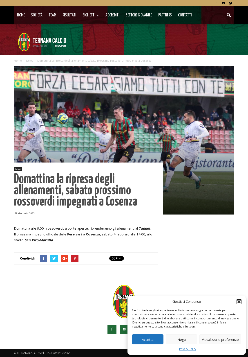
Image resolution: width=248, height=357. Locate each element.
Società (36, 15)
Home (21, 15)
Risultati (69, 15)
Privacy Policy (187, 349)
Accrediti (112, 15)
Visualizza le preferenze (220, 339)
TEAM (52, 15)
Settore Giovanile (139, 15)
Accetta (148, 339)
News (18, 169)
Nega (181, 339)
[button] (239, 301)
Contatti (185, 15)
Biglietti (91, 15)
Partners (165, 15)
